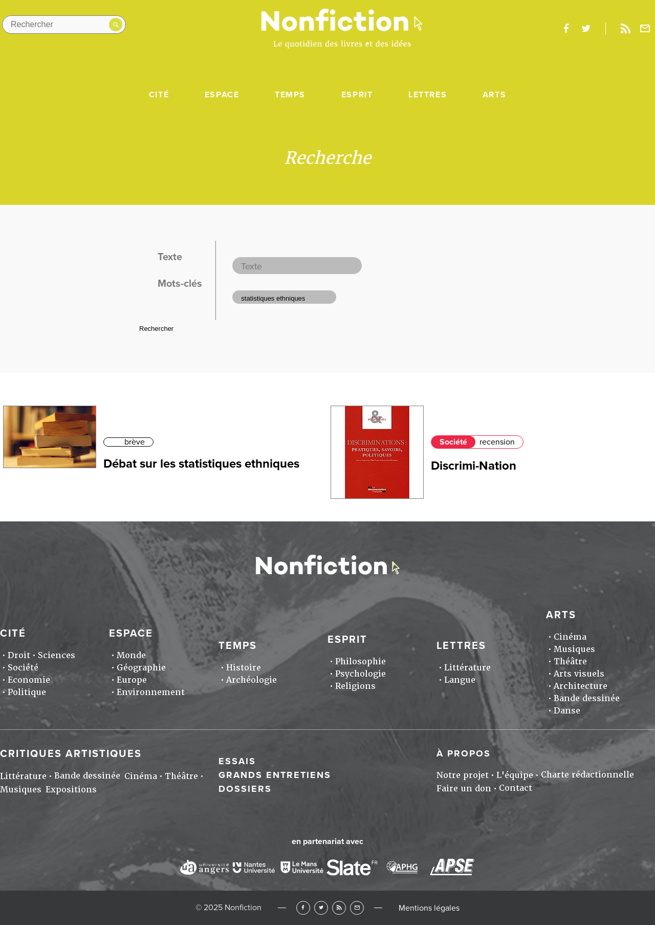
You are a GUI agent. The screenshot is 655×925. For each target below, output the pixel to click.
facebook (566, 28)
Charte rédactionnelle (587, 774)
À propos (463, 753)
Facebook (303, 908)
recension (497, 442)
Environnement (151, 692)
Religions (355, 686)
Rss (625, 28)
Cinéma (570, 637)
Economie (29, 680)
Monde (131, 655)
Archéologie (251, 680)
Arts (494, 94)
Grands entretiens (275, 775)
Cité (159, 94)
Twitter (321, 908)
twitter (586, 28)
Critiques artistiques (71, 754)
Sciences (56, 655)
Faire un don (463, 788)
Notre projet (462, 775)
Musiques (574, 649)
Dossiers (245, 788)
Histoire (243, 667)
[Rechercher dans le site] (64, 24)
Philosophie (360, 661)
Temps (290, 94)
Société (453, 442)
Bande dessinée (587, 698)
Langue (459, 680)
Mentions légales (429, 908)
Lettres (427, 94)
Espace (222, 94)
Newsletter (645, 28)
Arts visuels (579, 673)
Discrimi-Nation (473, 465)
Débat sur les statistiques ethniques (201, 463)
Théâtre (570, 661)
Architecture (580, 686)
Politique (27, 692)
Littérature (467, 667)
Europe (132, 680)
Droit (19, 655)
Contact (515, 788)
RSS (339, 908)
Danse (567, 710)
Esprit (357, 94)
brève (134, 442)
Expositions (71, 789)
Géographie (141, 667)
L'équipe (514, 775)
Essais (237, 761)
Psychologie (360, 673)
